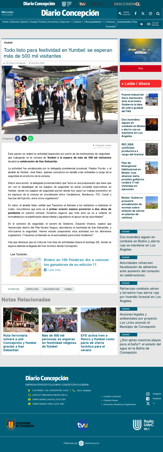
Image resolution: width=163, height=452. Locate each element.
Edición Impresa (153, 24)
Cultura (77, 21)
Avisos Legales (124, 13)
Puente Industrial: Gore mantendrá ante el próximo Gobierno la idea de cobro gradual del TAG (133, 102)
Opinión (24, 21)
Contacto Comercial (112, 396)
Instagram (153, 394)
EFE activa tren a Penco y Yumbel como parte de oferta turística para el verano (98, 342)
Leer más (52, 270)
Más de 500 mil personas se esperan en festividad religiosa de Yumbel (59, 340)
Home (5, 21)
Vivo (140, 68)
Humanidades (124, 21)
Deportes (65, 21)
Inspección (32, 289)
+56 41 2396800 (84, 390)
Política (42, 21)
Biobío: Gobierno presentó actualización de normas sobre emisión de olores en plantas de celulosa (133, 207)
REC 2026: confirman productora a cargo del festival (132, 149)
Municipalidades (93, 21)
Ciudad (33, 21)
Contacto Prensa (110, 400)
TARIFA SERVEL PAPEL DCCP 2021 (48, 403)
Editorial (14, 21)
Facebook (153, 398)
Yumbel (68, 289)
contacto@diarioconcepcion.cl (50, 394)
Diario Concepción (18, 63)
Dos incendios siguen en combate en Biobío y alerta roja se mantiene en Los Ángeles (133, 127)
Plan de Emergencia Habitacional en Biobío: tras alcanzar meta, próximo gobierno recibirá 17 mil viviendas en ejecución (133, 175)
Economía (53, 21)
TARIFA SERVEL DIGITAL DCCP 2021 (49, 399)
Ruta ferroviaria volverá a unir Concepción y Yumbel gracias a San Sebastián (19, 342)
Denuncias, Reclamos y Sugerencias (119, 404)
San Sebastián (51, 289)
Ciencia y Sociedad (110, 24)
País (135, 21)
